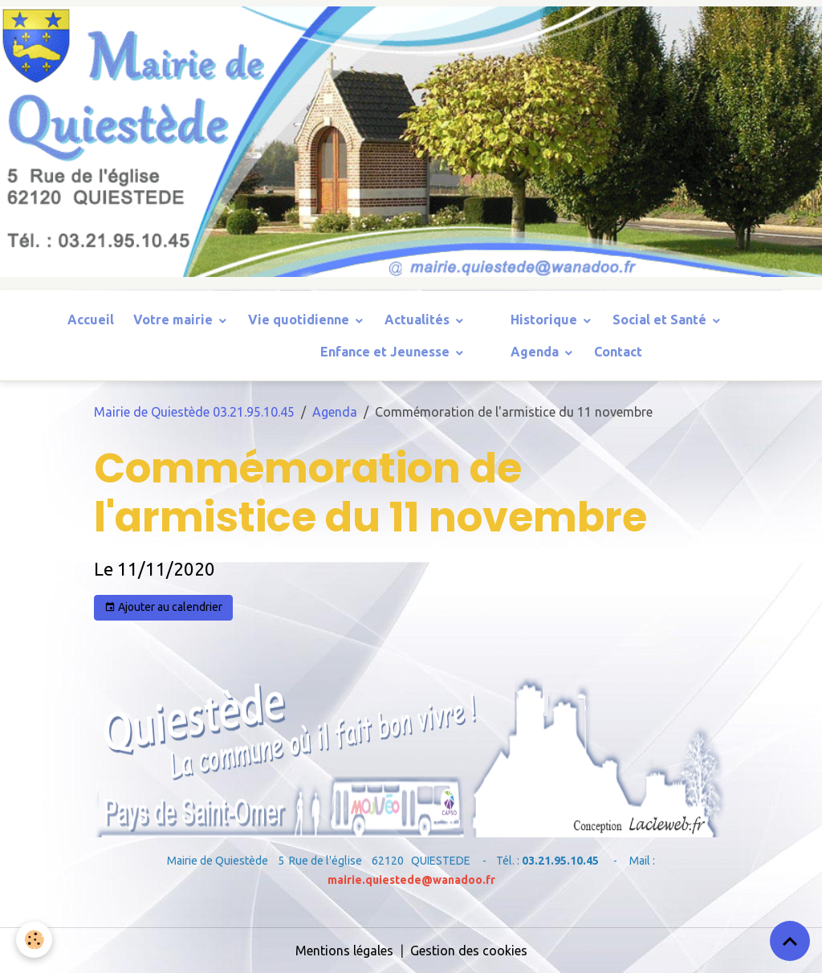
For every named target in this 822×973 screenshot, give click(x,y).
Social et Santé (661, 319)
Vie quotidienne (300, 319)
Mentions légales (344, 950)
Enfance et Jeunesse (386, 351)
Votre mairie (174, 319)
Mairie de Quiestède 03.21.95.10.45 (194, 412)
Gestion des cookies (468, 950)
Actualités (419, 319)
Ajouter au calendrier (163, 607)
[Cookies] (34, 940)
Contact (618, 351)
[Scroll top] (790, 941)
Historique (545, 319)
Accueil (90, 319)
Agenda (536, 351)
